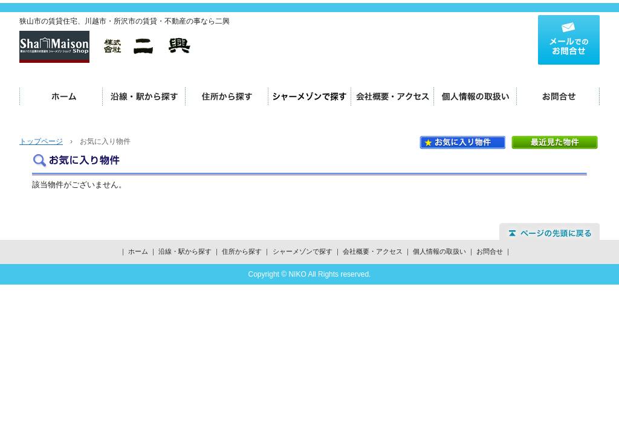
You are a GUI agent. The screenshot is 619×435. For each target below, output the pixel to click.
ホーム (61, 97)
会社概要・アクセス (392, 97)
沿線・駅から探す (144, 97)
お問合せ (558, 97)
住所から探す (227, 97)
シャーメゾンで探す (309, 97)
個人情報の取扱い (475, 97)
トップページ (41, 141)
